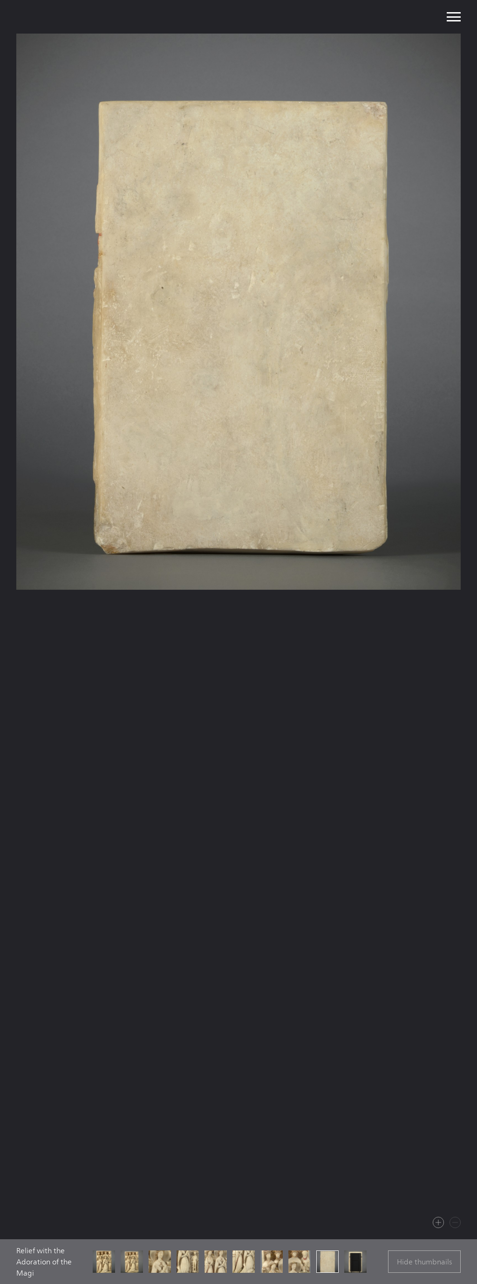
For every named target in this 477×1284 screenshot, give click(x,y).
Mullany (79, 17)
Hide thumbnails (424, 1261)
